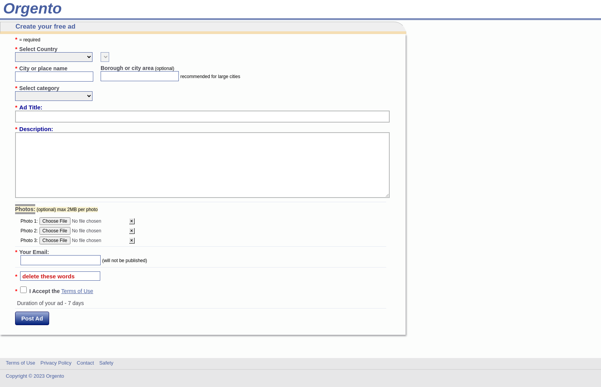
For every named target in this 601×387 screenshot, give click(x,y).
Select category (37, 88)
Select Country (36, 49)
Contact (85, 363)
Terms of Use (77, 291)
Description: (34, 129)
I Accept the (45, 291)
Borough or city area (137, 68)
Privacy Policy (56, 363)
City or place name (41, 68)
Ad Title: (29, 107)
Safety (106, 363)
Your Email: (32, 252)
